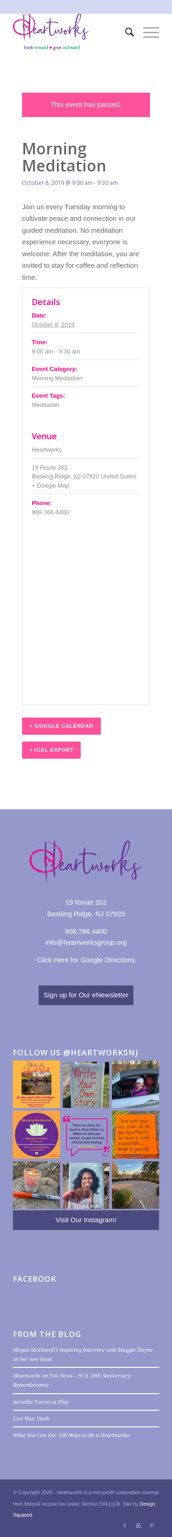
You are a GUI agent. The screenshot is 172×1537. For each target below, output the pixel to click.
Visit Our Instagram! (85, 1220)
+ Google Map (50, 485)
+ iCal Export (51, 750)
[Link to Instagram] (138, 1525)
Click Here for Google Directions (86, 960)
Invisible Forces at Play (41, 1402)
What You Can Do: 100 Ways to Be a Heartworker (72, 1435)
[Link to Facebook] (125, 1525)
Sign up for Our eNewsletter (86, 995)
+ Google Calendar (61, 726)
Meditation (45, 404)
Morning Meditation (57, 378)
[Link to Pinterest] (152, 1525)
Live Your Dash (31, 1418)
